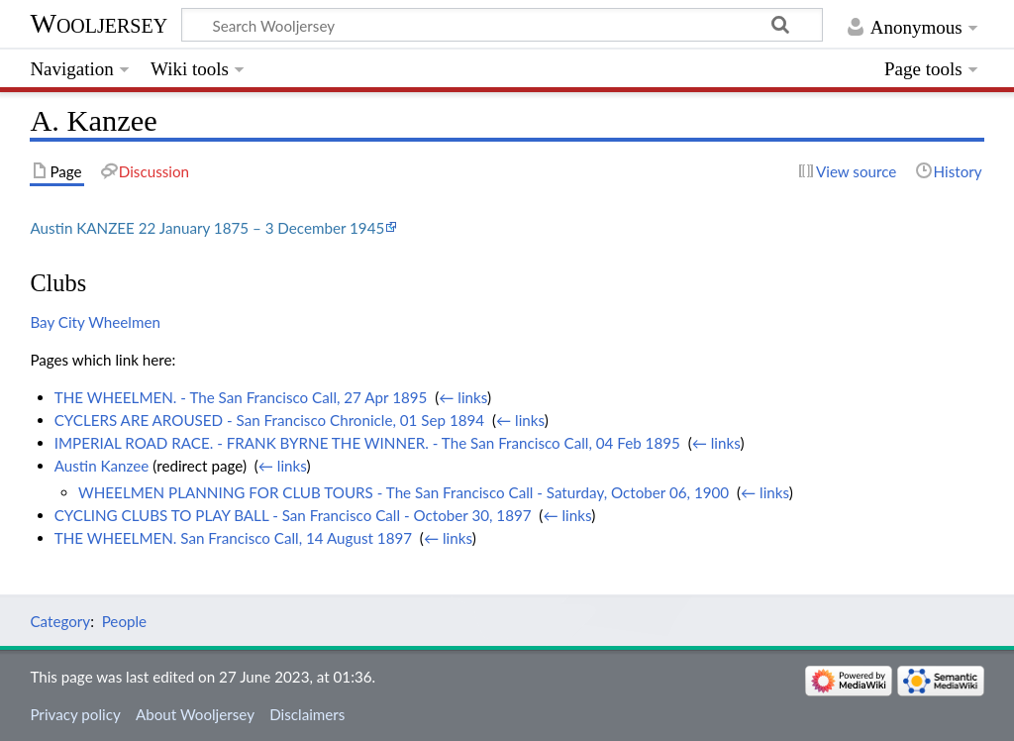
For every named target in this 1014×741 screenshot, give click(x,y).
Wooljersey (98, 23)
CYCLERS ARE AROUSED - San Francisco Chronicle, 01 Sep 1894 (269, 420)
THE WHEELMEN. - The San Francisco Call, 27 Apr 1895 (241, 397)
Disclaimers (307, 714)
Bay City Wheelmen (95, 322)
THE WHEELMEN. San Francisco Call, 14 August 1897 (233, 538)
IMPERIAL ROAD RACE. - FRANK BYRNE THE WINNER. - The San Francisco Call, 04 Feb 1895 (367, 443)
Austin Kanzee (102, 466)
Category (60, 621)
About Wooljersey (195, 714)
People (124, 621)
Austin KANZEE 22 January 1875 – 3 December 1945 (207, 228)
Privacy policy (75, 714)
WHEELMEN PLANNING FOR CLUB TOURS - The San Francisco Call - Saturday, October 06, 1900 (403, 492)
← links (463, 397)
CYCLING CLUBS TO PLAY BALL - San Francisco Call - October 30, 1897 (293, 515)
